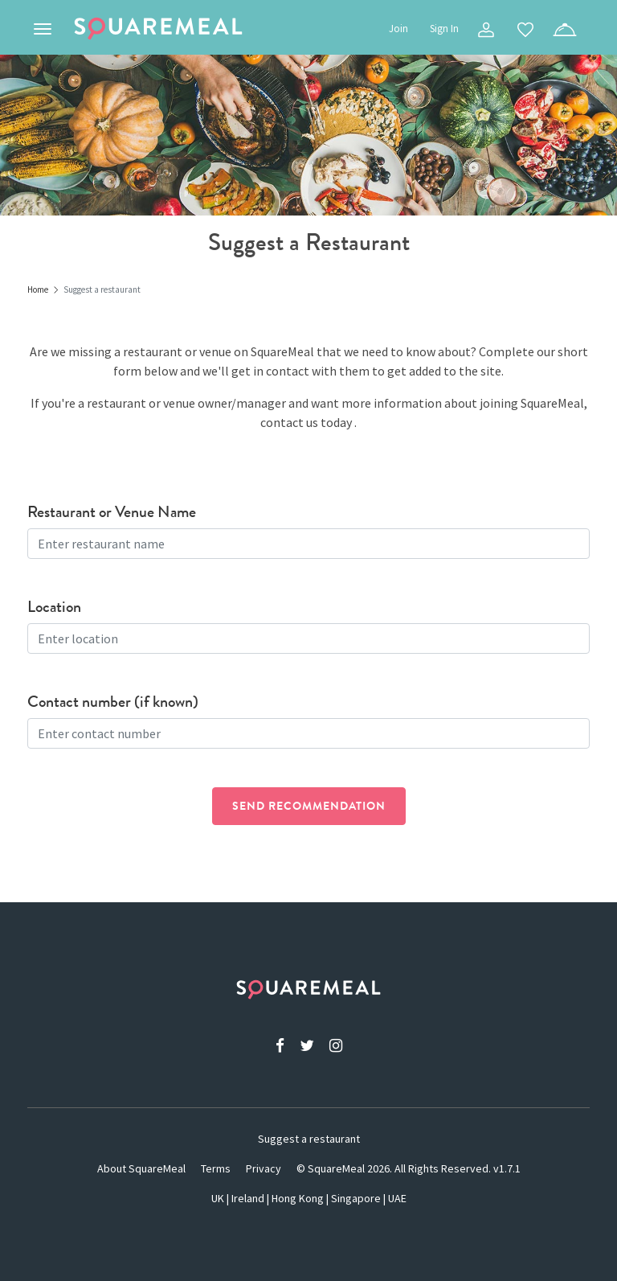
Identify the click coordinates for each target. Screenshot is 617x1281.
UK (217, 1198)
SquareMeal (158, 29)
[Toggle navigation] (42, 29)
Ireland (247, 1198)
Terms (216, 1168)
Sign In (444, 28)
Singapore (356, 1198)
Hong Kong (298, 1198)
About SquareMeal (141, 1168)
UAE (397, 1198)
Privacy (263, 1168)
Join (398, 28)
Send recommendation (309, 806)
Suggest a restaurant (309, 1138)
